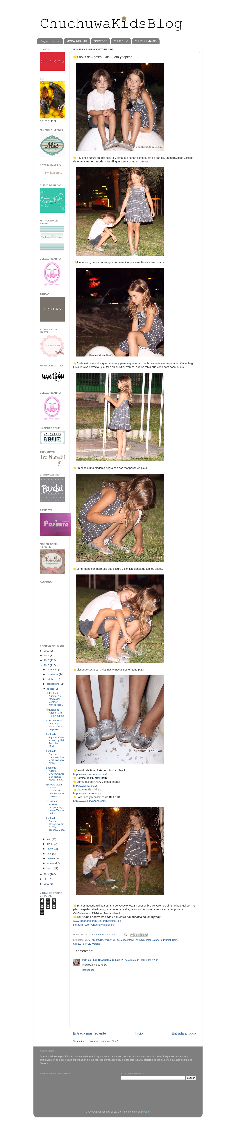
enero (50, 868)
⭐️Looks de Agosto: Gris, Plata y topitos (55, 712)
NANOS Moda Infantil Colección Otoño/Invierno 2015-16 (55, 790)
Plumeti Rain (170, 940)
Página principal (50, 41)
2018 (47, 650)
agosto (51, 688)
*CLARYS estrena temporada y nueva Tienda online (55, 807)
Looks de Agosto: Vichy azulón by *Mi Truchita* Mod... (55, 740)
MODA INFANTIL (77, 41)
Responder (88, 970)
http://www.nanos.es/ (85, 785)
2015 (47, 665)
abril (49, 853)
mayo (50, 848)
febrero (51, 863)
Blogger (145, 1111)
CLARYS (90, 940)
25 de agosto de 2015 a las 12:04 (139, 960)
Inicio (139, 1033)
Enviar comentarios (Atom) (103, 1041)
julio (49, 839)
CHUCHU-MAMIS (146, 41)
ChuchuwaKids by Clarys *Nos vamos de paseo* (54, 725)
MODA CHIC (112, 940)
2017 (47, 655)
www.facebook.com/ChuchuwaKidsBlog (97, 920)
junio (50, 843)
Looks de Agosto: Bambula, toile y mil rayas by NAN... (55, 757)
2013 (47, 879)
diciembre (52, 669)
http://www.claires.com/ (87, 793)
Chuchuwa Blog (98, 934)
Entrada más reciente (89, 1033)
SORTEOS (100, 41)
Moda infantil (127, 940)
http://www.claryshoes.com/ (89, 800)
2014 (47, 874)
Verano (96, 943)
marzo (50, 858)
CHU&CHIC (121, 41)
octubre (51, 679)
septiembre (53, 683)
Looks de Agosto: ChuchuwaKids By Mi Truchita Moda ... (55, 825)
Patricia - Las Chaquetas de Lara (101, 960)
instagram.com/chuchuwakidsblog (93, 924)
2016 (47, 660)
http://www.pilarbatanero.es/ (90, 774)
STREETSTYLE (82, 943)
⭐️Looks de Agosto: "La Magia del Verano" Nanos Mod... (55, 699)
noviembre (53, 674)
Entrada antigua (184, 1033)
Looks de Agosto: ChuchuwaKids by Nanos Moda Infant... (55, 773)
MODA (100, 940)
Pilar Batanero (154, 940)
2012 (47, 883)
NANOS (140, 940)
